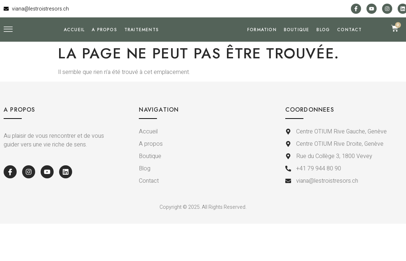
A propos (104, 42)
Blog (323, 42)
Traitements (141, 42)
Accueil (74, 42)
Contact (349, 42)
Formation (262, 42)
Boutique (297, 42)
